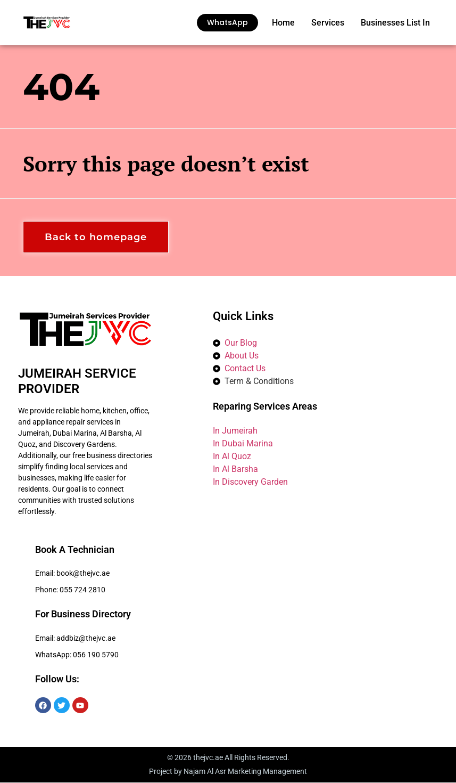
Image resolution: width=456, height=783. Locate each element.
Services (327, 23)
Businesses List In (395, 23)
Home (283, 23)
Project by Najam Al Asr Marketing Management (228, 772)
